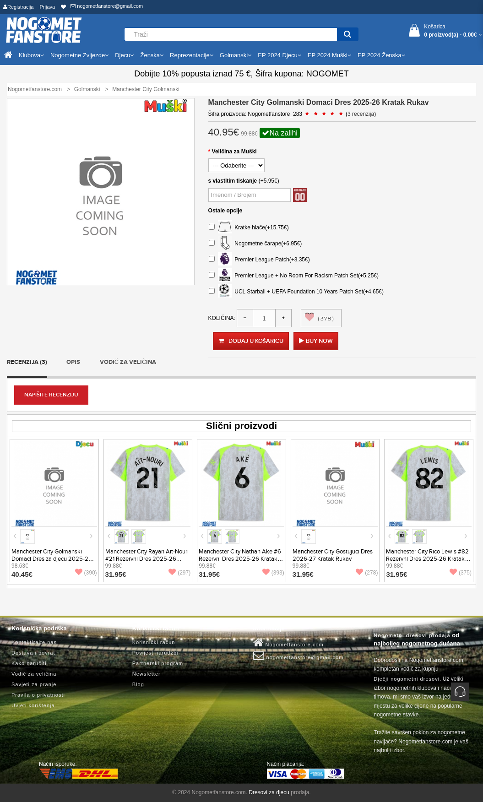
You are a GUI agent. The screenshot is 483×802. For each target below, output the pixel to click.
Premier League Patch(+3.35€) (259, 260)
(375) (461, 572)
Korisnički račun (153, 642)
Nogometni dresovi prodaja (412, 635)
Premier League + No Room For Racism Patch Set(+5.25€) (294, 276)
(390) (86, 572)
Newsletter (146, 674)
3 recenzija (360, 114)
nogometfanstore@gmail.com (107, 6)
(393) (273, 572)
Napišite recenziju (51, 394)
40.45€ (22, 574)
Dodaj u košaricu (250, 341)
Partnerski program (158, 663)
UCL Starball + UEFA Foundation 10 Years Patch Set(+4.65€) (296, 292)
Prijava (47, 7)
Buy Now (319, 341)
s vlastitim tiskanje (232, 181)
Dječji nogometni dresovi (407, 679)
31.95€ (115, 574)
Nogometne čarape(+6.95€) (255, 243)
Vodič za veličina (128, 362)
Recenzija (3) (27, 362)
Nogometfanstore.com (288, 642)
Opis (73, 362)
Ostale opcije (225, 210)
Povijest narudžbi (155, 653)
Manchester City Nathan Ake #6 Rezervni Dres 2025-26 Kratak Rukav (240, 559)
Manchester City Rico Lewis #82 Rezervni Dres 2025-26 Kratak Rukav (427, 559)
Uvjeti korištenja (33, 705)
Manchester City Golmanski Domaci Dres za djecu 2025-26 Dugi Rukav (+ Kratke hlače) (51, 559)
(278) (367, 572)
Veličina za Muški (234, 151)
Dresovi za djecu (269, 792)
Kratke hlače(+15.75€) (249, 227)
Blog (138, 684)
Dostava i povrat (33, 653)
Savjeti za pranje (33, 684)
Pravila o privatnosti (38, 695)
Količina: (221, 318)
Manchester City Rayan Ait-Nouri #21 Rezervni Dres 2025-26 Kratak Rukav (147, 559)
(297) (179, 572)
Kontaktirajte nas (34, 642)
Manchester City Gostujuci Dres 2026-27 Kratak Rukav (333, 555)
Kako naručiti (29, 663)
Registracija (18, 7)
